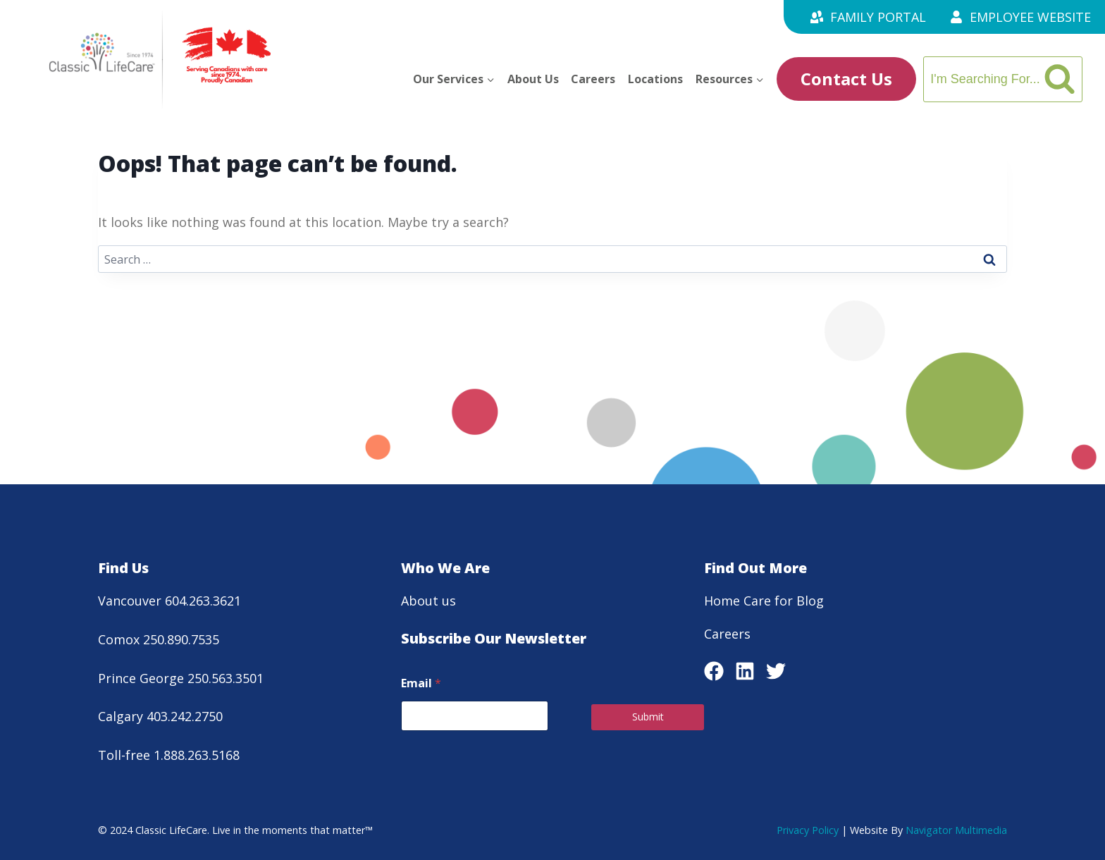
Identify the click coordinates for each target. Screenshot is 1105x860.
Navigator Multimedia (956, 830)
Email (421, 683)
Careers (593, 79)
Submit (648, 716)
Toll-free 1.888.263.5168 (169, 755)
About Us (533, 79)
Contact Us (846, 78)
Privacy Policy (808, 830)
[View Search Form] (1002, 79)
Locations (655, 79)
